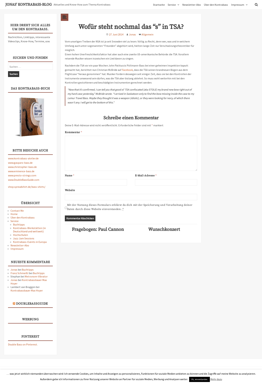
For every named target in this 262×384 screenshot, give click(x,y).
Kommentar (73, 132)
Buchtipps (19, 224)
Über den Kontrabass (216, 4)
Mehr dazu (216, 379)
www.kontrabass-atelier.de (23, 158)
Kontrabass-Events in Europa (30, 242)
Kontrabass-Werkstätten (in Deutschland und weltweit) (29, 229)
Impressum (237, 4)
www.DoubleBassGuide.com (23, 179)
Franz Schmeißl (19, 273)
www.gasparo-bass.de (20, 162)
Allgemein (147, 34)
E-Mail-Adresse (146, 175)
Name (69, 175)
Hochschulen (20, 235)
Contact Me (17, 210)
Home (14, 214)
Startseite (159, 4)
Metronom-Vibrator (36, 276)
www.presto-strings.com (22, 175)
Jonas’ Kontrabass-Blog (28, 5)
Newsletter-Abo (191, 4)
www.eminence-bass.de (21, 171)
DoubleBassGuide (32, 304)
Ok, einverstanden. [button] (199, 379)
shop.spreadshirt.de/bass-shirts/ (26, 186)
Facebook (127, 69)
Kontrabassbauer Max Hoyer (27, 290)
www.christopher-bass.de (22, 167)
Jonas (14, 269)
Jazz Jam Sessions (23, 238)
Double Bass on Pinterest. (23, 344)
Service (172, 4)
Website (70, 190)
